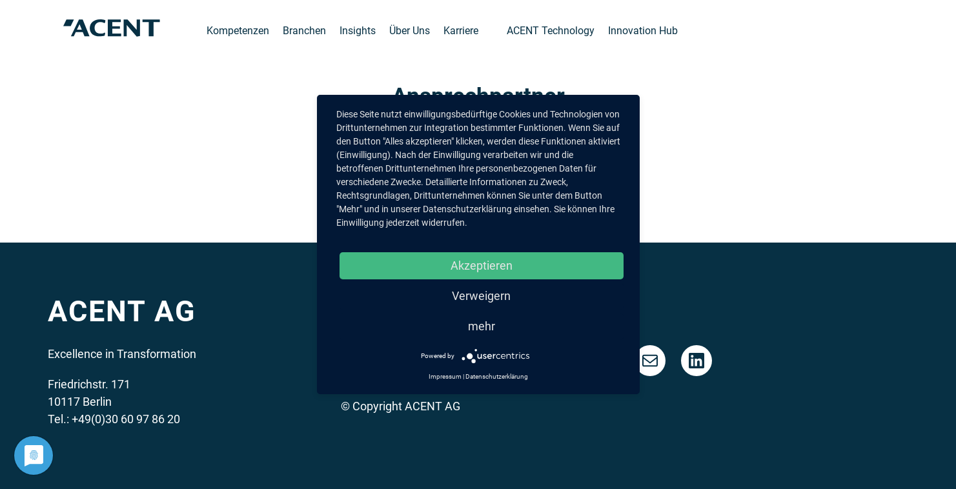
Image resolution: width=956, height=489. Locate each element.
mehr (481, 326)
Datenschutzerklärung (496, 376)
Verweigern (481, 296)
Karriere (460, 31)
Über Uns (409, 31)
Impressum (445, 376)
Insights (358, 31)
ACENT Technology (551, 31)
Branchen (304, 31)
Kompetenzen (238, 31)
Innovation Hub (643, 31)
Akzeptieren (482, 265)
